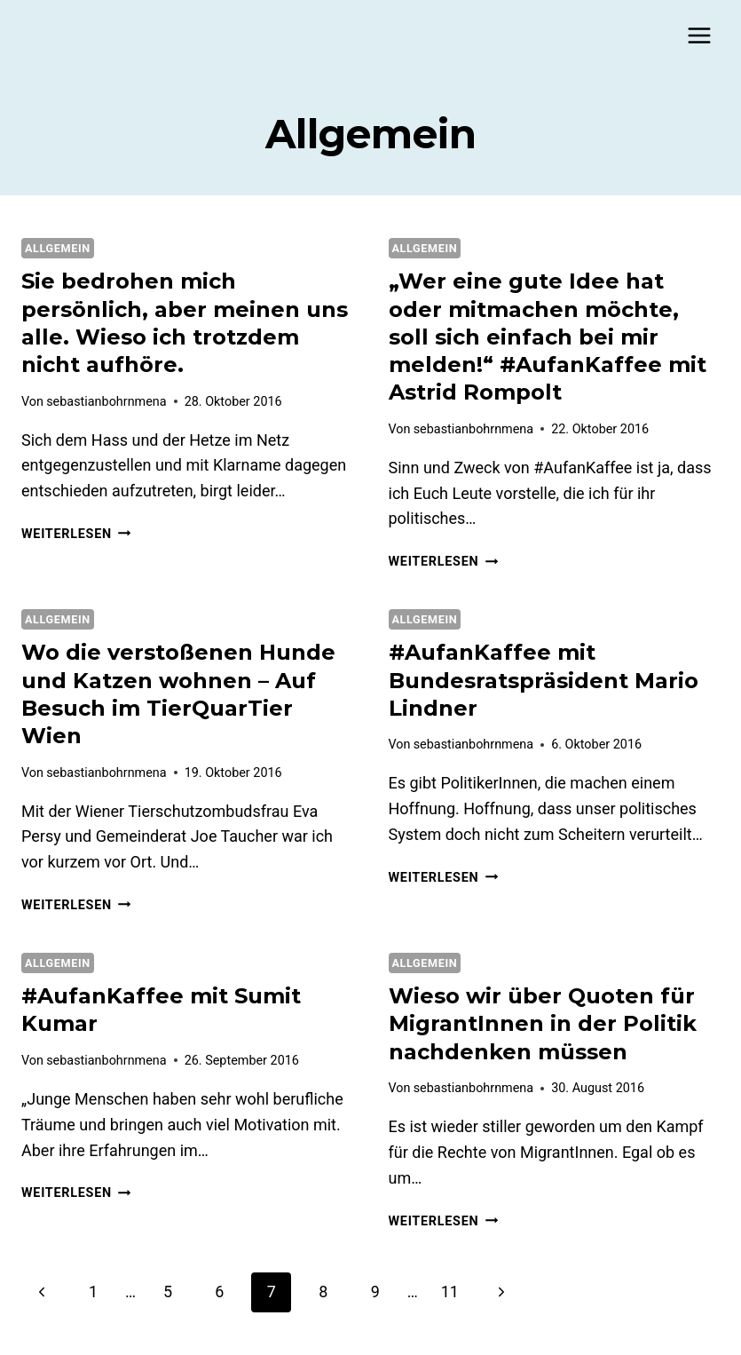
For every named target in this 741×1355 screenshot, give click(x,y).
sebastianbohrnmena (106, 401)
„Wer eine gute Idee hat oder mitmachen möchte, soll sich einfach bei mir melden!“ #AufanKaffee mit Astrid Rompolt (547, 336)
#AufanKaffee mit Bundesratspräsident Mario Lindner (543, 679)
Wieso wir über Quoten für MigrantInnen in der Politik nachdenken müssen (543, 1023)
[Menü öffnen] (699, 35)
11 (450, 1291)
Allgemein (58, 248)
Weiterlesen (75, 534)
